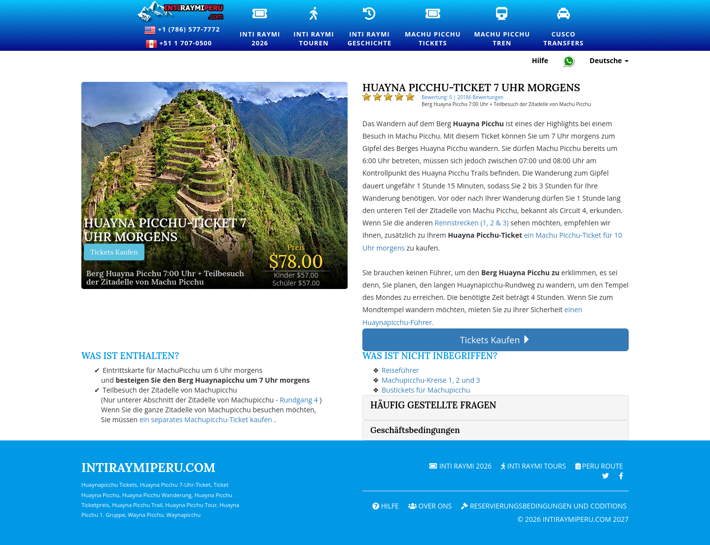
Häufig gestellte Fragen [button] (433, 405)
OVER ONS (427, 505)
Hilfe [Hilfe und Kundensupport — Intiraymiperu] (540, 60)
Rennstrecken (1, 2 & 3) (472, 222)
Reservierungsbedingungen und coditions (543, 505)
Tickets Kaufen (114, 252)
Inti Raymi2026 (260, 27)
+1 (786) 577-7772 (182, 30)
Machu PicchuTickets (433, 27)
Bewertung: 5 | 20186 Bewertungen (462, 97)
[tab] (495, 408)
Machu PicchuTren (502, 27)
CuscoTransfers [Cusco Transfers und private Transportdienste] (564, 27)
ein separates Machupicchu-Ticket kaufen (206, 419)
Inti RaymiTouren (314, 27)
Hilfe (382, 505)
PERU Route (598, 466)
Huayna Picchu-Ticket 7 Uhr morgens (165, 230)
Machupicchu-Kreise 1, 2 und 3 (431, 380)
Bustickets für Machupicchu (426, 390)
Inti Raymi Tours (532, 466)
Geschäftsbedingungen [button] (415, 430)
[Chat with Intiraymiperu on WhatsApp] (569, 61)
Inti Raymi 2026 (458, 466)
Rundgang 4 (299, 399)
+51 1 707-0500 (181, 44)
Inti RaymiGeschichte (370, 27)
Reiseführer (400, 370)
